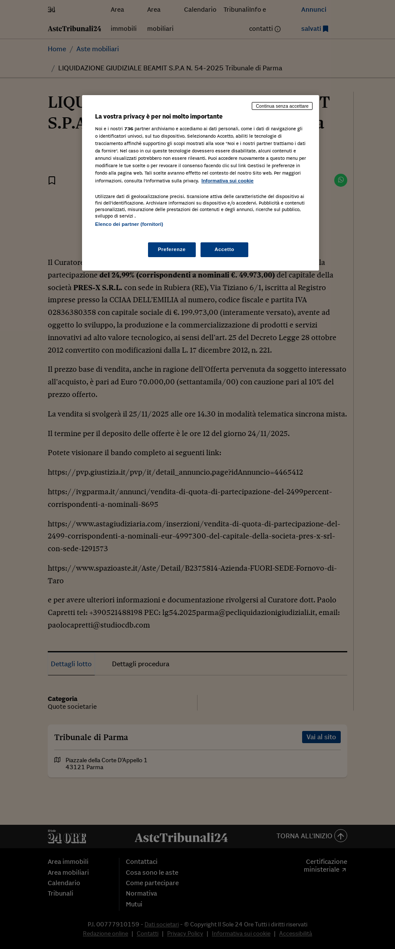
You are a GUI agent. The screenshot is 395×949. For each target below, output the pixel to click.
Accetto (224, 249)
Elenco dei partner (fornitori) (129, 224)
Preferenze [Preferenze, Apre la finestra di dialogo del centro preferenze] (172, 249)
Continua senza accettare (282, 106)
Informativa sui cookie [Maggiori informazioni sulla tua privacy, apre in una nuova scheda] (227, 180)
